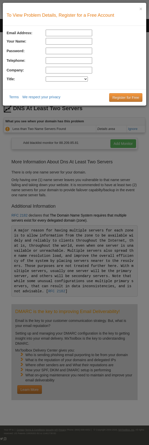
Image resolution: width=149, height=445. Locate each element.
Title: (11, 79)
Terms (14, 97)
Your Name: (16, 41)
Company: (15, 70)
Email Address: (19, 33)
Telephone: (16, 61)
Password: (16, 51)
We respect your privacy (41, 97)
